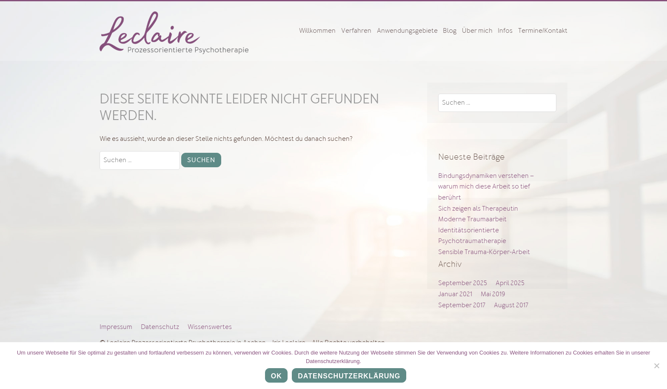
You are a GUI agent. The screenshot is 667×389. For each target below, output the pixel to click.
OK (276, 376)
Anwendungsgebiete (407, 30)
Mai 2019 (493, 294)
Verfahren (356, 30)
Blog (449, 30)
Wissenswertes (210, 327)
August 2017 (511, 305)
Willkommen (317, 30)
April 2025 (510, 283)
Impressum (116, 327)
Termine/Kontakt (542, 30)
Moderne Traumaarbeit (472, 219)
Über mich (477, 30)
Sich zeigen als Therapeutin (478, 208)
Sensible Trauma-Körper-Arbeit (484, 252)
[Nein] (656, 365)
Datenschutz (160, 327)
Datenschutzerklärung (349, 376)
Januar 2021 (455, 294)
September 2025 (462, 283)
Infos (505, 30)
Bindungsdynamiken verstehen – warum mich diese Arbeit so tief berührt (486, 187)
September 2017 (461, 305)
